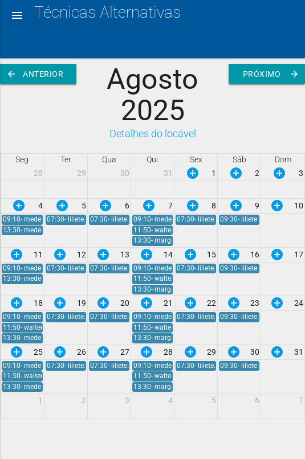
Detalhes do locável (152, 134)
